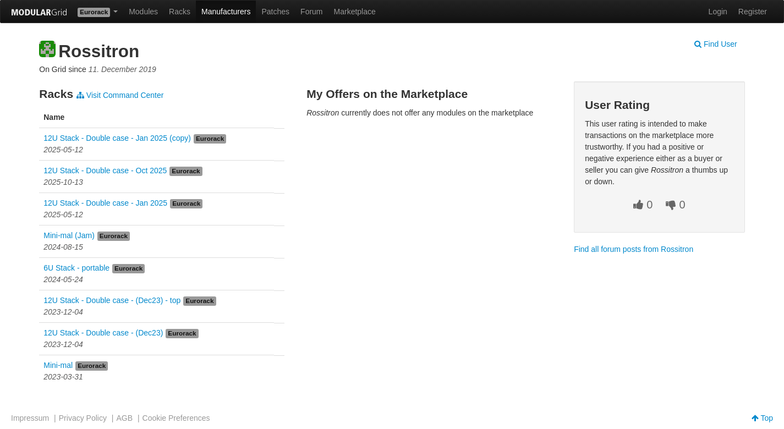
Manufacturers (225, 11)
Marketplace (355, 11)
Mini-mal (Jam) (69, 235)
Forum (311, 11)
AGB (124, 418)
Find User (715, 44)
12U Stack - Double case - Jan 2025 (105, 203)
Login (718, 11)
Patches (275, 11)
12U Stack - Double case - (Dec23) (103, 332)
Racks (179, 11)
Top (762, 418)
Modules (143, 11)
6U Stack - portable (76, 267)
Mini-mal (58, 365)
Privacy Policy (83, 418)
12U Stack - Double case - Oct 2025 (105, 170)
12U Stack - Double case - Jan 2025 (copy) (117, 138)
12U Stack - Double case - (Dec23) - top (111, 300)
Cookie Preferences (176, 418)
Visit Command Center (119, 95)
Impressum (30, 418)
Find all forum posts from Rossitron (633, 249)
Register (752, 11)
